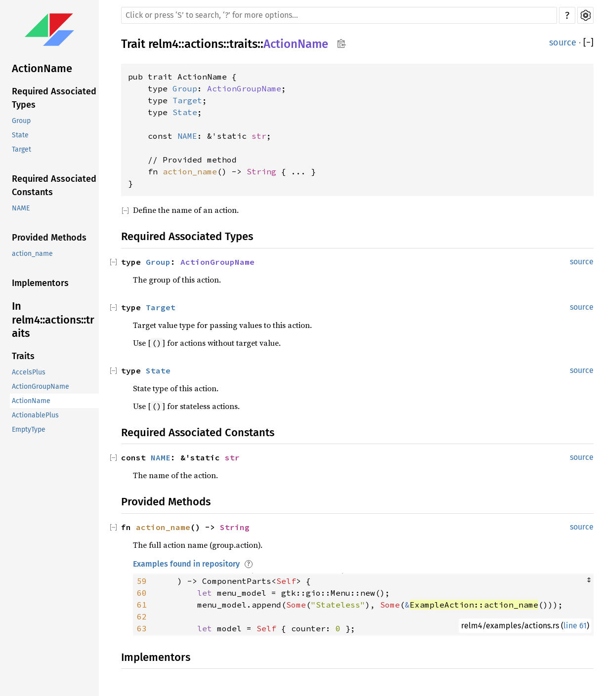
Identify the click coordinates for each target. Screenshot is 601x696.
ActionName (42, 68)
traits (243, 44)
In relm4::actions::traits (53, 319)
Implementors (40, 283)
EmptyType (28, 429)
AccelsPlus (28, 372)
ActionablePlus (35, 415)
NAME (21, 208)
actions (203, 44)
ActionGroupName (40, 386)
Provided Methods (49, 237)
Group (21, 121)
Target (21, 149)
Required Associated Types (54, 98)
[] (588, 43)
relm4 (163, 44)
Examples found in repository (186, 564)
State (20, 135)
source (562, 42)
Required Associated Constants (54, 185)
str (259, 136)
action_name (32, 253)
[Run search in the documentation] (339, 15)
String (261, 171)
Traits (23, 356)
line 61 (575, 625)
